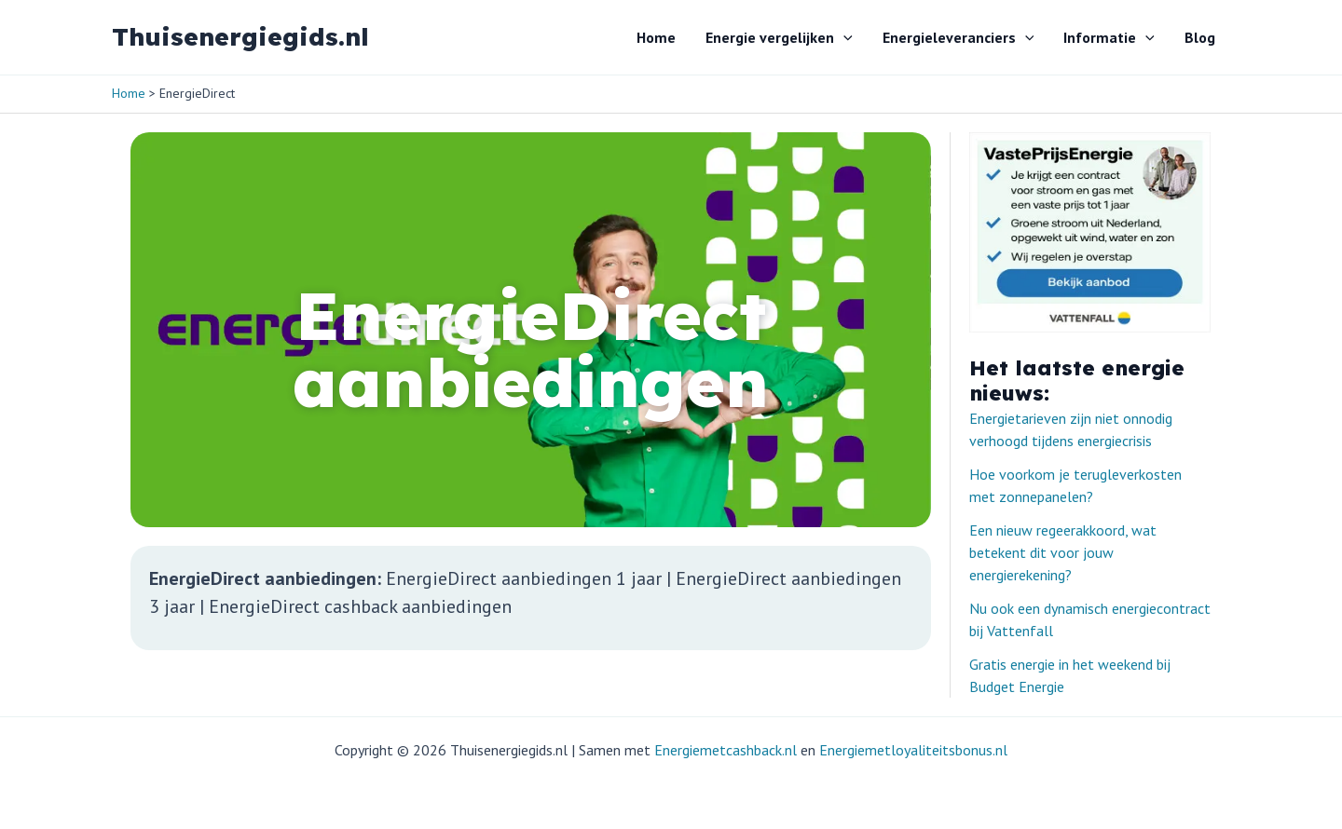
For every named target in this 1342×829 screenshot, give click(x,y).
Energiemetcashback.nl (725, 750)
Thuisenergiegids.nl (240, 36)
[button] (843, 37)
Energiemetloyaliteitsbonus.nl (913, 750)
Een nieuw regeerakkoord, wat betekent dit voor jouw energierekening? (1063, 552)
